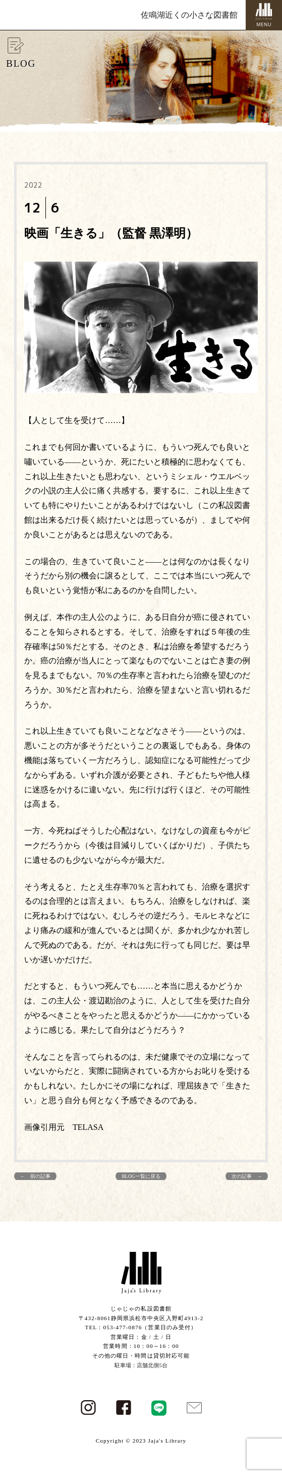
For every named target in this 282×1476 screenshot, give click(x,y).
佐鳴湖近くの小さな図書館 (189, 15)
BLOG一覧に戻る (141, 1176)
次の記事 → (247, 1176)
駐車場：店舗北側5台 (141, 1365)
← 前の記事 (35, 1176)
